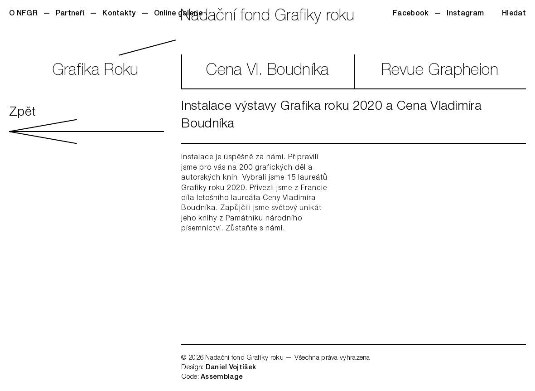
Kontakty (118, 14)
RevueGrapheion (440, 71)
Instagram (465, 14)
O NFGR (23, 14)
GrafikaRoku (95, 71)
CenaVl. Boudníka (267, 71)
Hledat (514, 14)
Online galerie (178, 14)
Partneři (70, 14)
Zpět (86, 125)
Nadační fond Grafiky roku (267, 17)
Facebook (411, 14)
